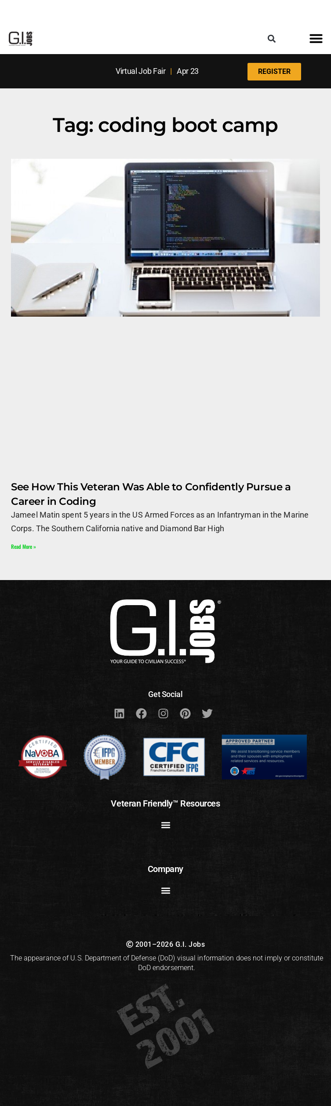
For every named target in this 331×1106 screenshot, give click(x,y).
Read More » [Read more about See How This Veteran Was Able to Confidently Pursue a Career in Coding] (23, 546)
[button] (272, 38)
